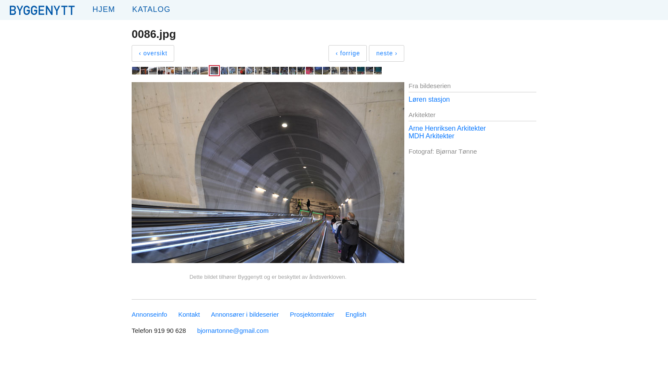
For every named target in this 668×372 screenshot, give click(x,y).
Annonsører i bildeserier (245, 314)
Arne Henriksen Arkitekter (447, 128)
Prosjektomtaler (312, 314)
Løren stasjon (429, 99)
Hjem (103, 9)
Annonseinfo (149, 314)
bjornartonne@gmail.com (233, 330)
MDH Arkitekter (432, 136)
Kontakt (189, 314)
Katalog (151, 9)
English (356, 314)
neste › (386, 53)
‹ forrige (348, 53)
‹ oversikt (153, 53)
